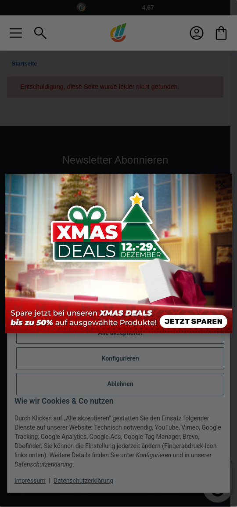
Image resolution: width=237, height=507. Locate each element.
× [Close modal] (222, 184)
